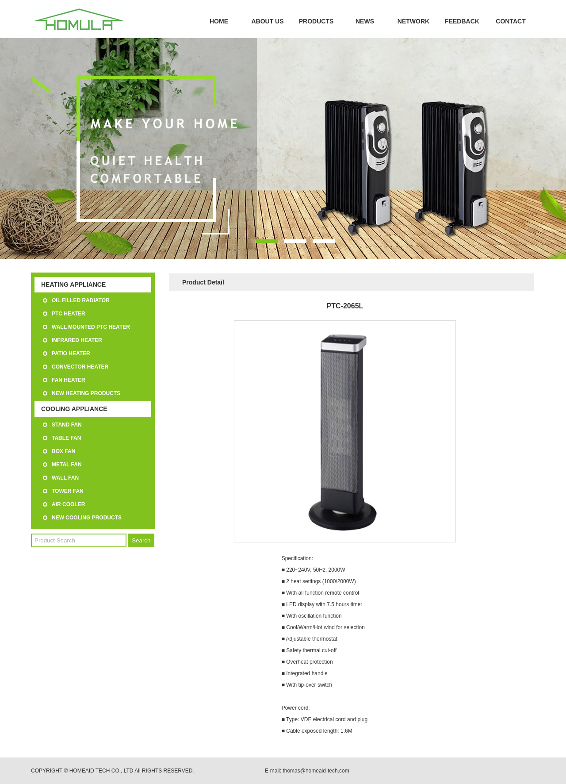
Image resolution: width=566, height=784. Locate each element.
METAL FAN (67, 464)
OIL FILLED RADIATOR (81, 300)
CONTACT (510, 21)
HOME (219, 21)
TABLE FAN (66, 438)
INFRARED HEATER (77, 340)
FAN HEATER (68, 380)
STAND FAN (67, 425)
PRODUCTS (316, 21)
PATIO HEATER (71, 353)
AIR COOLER (68, 504)
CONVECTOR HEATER (80, 367)
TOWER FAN (68, 491)
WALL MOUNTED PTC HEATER (91, 327)
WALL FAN (65, 478)
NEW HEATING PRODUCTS (86, 393)
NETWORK (413, 21)
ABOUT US (267, 21)
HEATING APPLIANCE (73, 284)
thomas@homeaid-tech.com (316, 771)
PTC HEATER (68, 314)
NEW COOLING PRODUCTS (87, 518)
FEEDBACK (462, 21)
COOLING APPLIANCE (74, 408)
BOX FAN (63, 451)
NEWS (365, 21)
